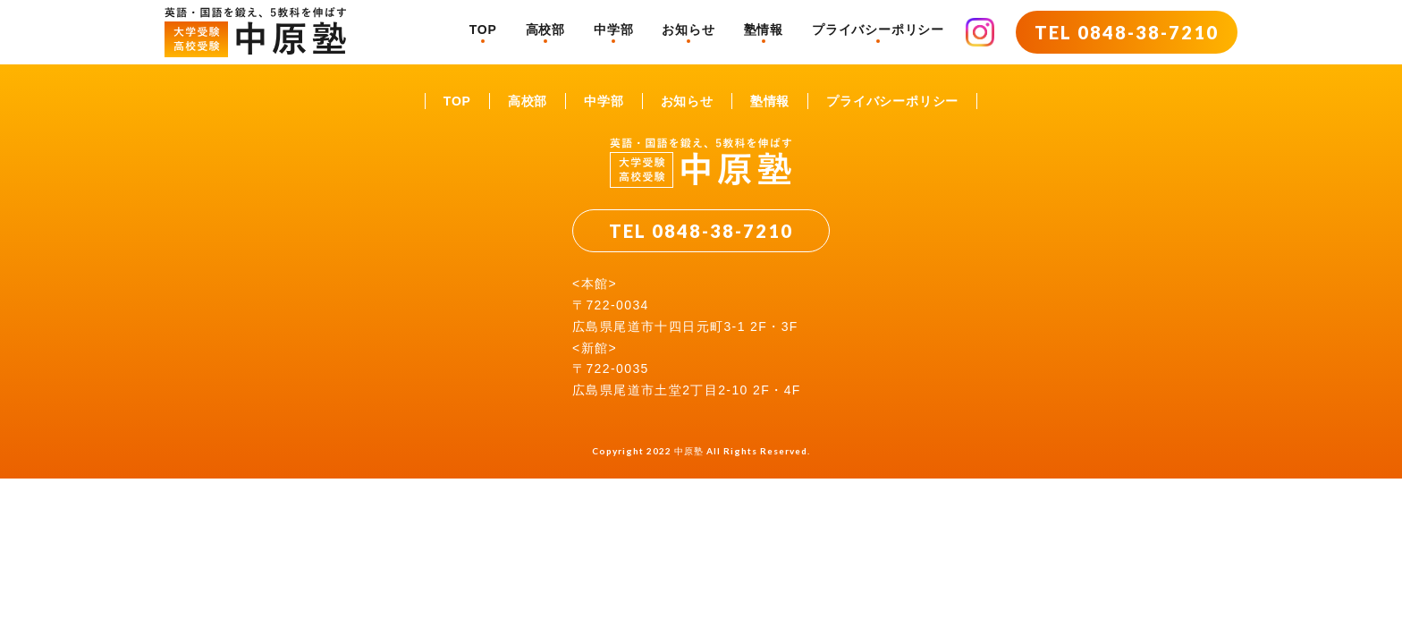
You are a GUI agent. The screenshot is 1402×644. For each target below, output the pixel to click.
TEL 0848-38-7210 (1127, 32)
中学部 (613, 29)
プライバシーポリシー (878, 29)
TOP (483, 29)
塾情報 (763, 29)
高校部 (545, 29)
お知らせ (688, 29)
